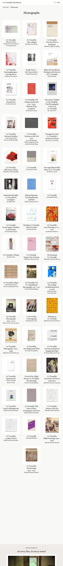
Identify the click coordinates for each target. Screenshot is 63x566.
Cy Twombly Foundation (12, 2)
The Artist (6, 7)
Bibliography (14, 7)
